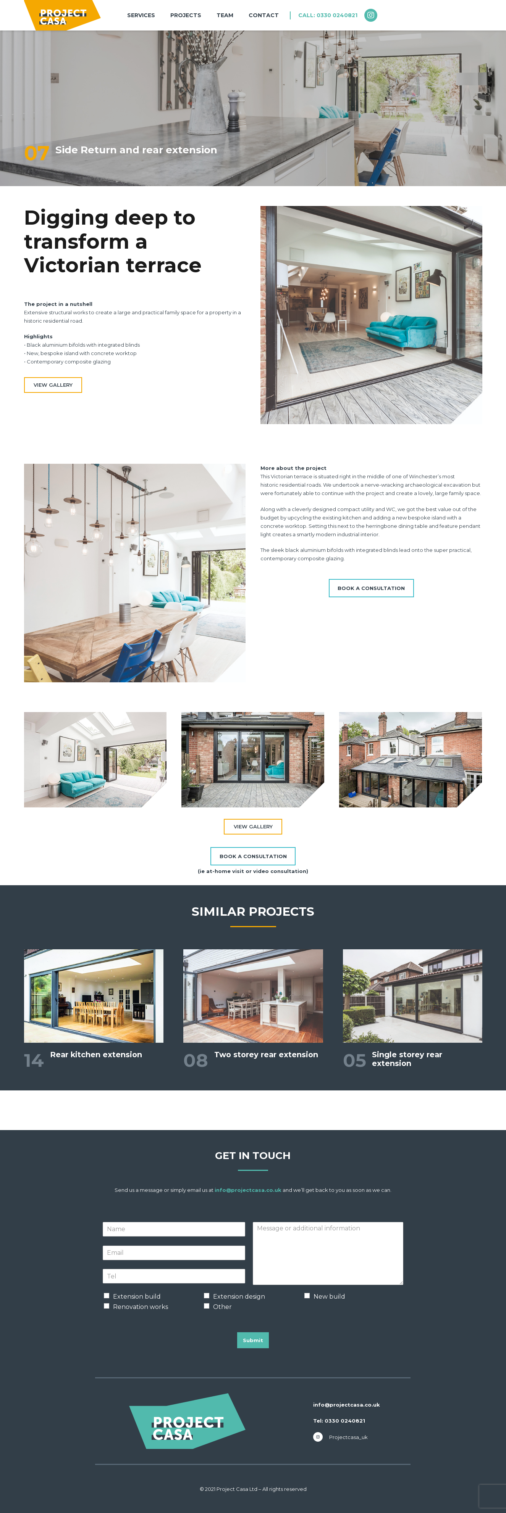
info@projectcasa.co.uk (248, 1190)
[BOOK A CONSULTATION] (371, 588)
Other (222, 1306)
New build (329, 1296)
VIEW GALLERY (53, 385)
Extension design (239, 1296)
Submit (253, 1340)
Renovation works (140, 1306)
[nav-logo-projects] (62, 15)
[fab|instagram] (374, 15)
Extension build (137, 1296)
